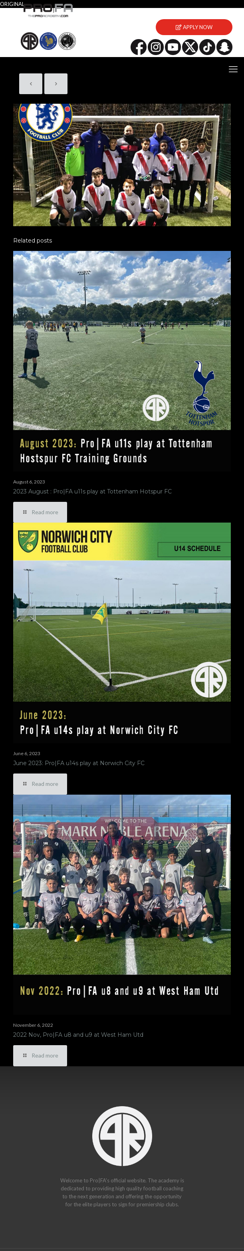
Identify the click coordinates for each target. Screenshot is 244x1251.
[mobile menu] (233, 69)
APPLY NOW (194, 27)
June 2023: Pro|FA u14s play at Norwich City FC (79, 763)
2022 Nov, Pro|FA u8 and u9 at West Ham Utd (78, 1034)
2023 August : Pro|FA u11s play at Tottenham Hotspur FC (92, 491)
